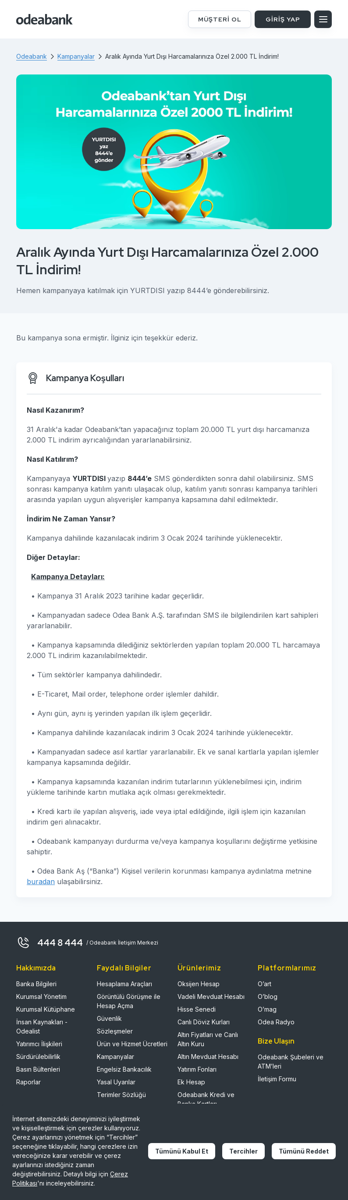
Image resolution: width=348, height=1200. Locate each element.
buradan (41, 881)
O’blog (267, 996)
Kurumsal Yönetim (41, 996)
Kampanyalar (115, 1056)
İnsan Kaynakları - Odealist (41, 1026)
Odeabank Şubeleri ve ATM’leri (290, 1061)
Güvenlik (109, 1018)
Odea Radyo (276, 1022)
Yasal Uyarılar (116, 1082)
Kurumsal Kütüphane (45, 1009)
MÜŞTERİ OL (219, 19)
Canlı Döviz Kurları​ (204, 1022)
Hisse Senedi (197, 1009)
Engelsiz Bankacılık (124, 1069)
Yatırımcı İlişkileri (39, 1044)
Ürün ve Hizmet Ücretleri (132, 1044)
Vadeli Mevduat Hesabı (211, 996)
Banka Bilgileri (36, 984)
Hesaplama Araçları (124, 984)
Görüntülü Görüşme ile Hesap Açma (128, 1001)
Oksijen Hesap (199, 984)
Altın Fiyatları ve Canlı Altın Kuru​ (208, 1039)
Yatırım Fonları (197, 1069)
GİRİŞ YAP (283, 19)
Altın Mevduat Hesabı (208, 1056)
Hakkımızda (36, 968)
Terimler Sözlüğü (121, 1094)
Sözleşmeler (115, 1031)
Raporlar (28, 1082)
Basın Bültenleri (38, 1069)
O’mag (267, 1009)
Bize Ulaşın (276, 1041)
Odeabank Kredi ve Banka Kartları (206, 1099)
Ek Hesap (191, 1082)
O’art (264, 984)
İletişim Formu (277, 1079)
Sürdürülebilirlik (38, 1056)
